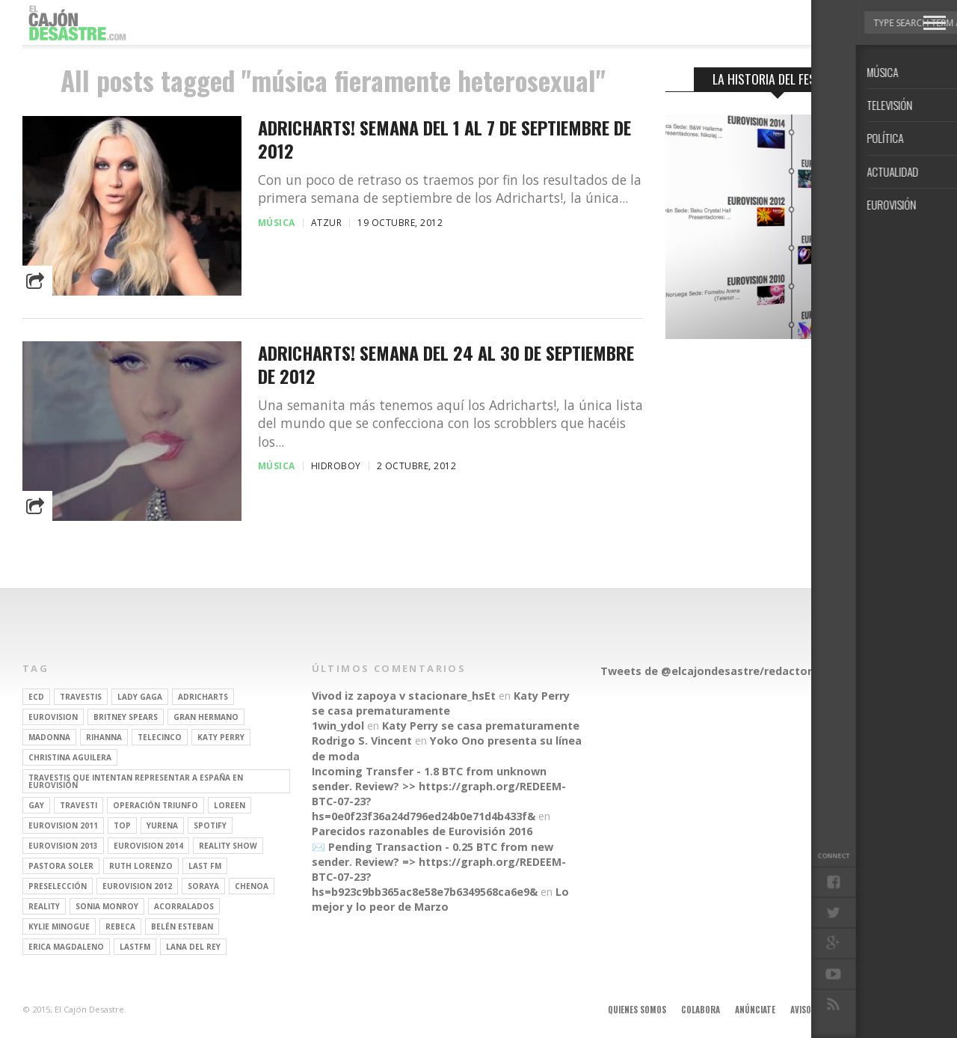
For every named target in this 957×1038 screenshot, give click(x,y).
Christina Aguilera (69, 757)
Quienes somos (637, 1010)
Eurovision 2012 (137, 886)
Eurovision (53, 717)
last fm (204, 866)
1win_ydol (338, 725)
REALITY (44, 906)
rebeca (120, 926)
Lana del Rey (193, 946)
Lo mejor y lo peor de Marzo (440, 899)
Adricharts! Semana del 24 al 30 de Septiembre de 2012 (446, 364)
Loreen (229, 805)
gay (36, 805)
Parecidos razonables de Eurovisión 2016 (422, 831)
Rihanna (104, 737)
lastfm (135, 946)
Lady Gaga (139, 697)
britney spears (125, 717)
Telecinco (160, 737)
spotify (210, 825)
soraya (203, 886)
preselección (57, 886)
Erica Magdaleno (66, 946)
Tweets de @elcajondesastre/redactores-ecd (724, 671)
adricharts (203, 697)
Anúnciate (755, 1010)
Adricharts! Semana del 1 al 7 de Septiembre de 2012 (444, 139)
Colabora (700, 1010)
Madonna (49, 737)
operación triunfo (155, 805)
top (122, 825)
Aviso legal (812, 1010)
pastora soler (60, 866)
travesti (78, 805)
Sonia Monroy (107, 906)
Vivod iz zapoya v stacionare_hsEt (404, 696)
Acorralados (184, 906)
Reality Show (228, 845)
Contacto (869, 1010)
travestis (81, 697)
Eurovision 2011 (63, 825)
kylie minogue (59, 926)
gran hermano (206, 717)
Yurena (162, 825)
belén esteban (182, 926)
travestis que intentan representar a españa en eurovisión (135, 781)
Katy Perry (220, 737)
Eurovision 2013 (63, 845)
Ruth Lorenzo (141, 866)
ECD (36, 697)
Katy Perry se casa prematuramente (441, 703)
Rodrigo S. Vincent (362, 740)
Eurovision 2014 (148, 845)
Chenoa (251, 886)
